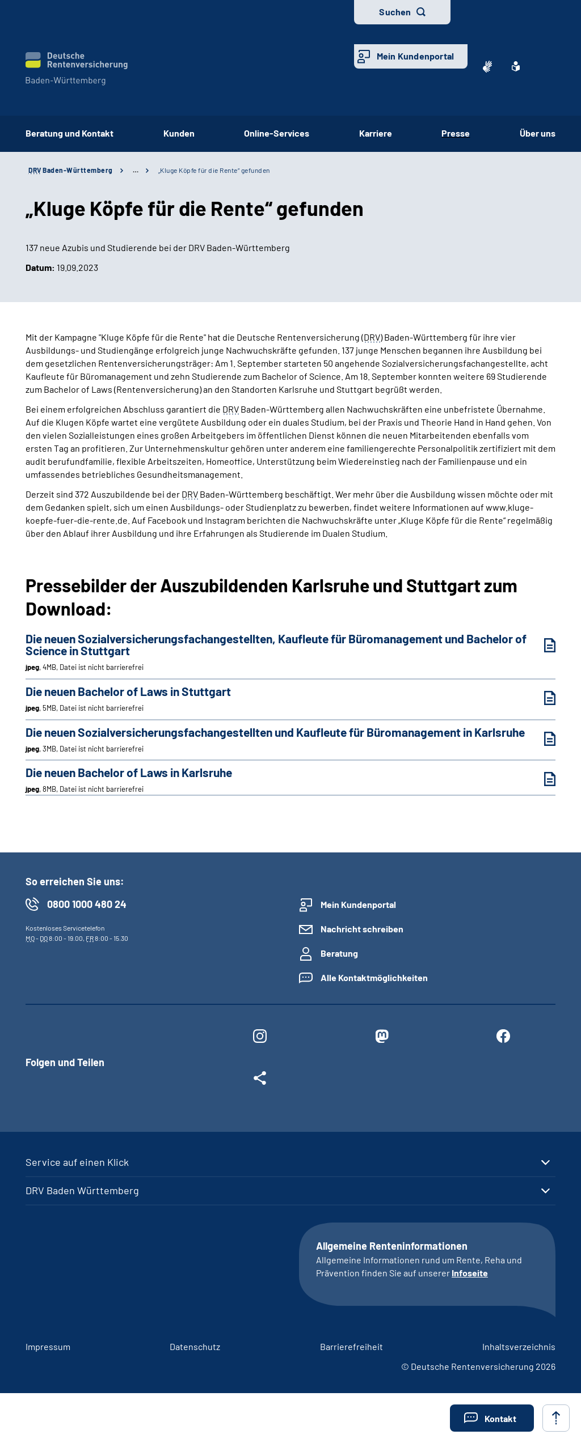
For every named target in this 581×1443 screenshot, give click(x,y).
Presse (455, 133)
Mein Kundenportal (415, 55)
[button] (492, 1418)
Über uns (537, 133)
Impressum (48, 1346)
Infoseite (470, 1272)
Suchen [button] (395, 11)
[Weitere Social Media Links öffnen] (260, 1080)
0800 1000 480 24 (87, 904)
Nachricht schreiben (362, 928)
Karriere (375, 133)
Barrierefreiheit (351, 1346)
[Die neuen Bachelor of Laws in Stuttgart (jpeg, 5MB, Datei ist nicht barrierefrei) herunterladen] (541, 698)
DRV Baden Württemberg (82, 1190)
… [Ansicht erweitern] (135, 170)
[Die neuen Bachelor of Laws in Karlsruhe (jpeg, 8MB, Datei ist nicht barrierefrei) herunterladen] (541, 779)
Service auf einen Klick (77, 1162)
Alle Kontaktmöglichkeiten (374, 977)
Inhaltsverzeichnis (518, 1346)
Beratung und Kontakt (69, 133)
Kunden (179, 133)
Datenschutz (195, 1346)
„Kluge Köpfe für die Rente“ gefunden (214, 170)
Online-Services (276, 133)
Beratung (339, 953)
